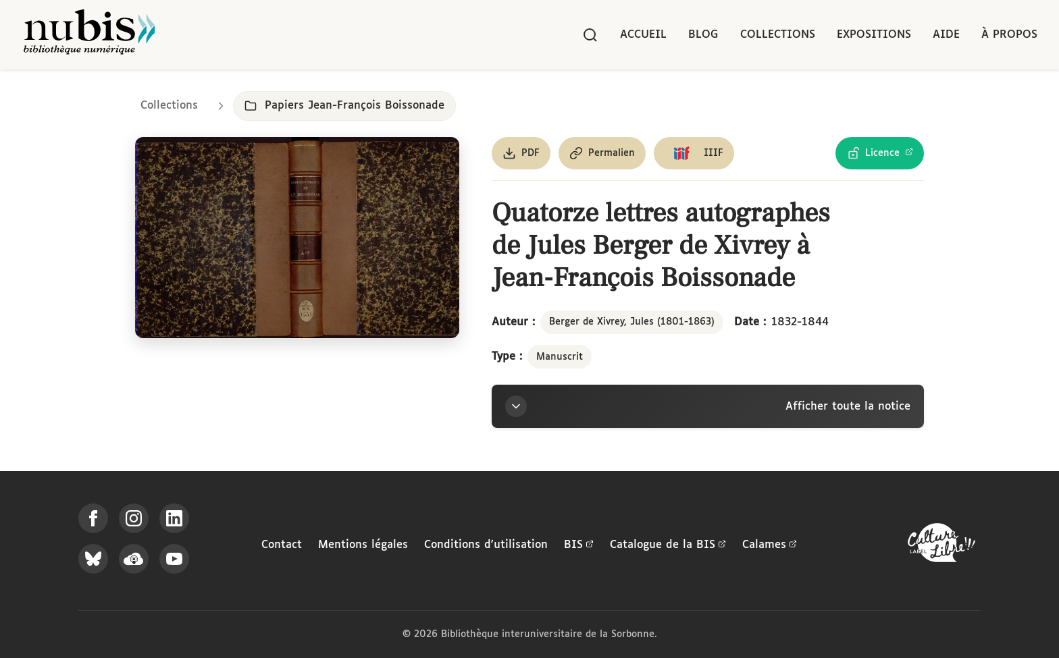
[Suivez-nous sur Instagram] (134, 518)
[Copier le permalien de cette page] (602, 153)
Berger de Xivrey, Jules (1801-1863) (632, 322)
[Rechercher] (590, 35)
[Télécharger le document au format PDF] (521, 153)
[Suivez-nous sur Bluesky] (93, 559)
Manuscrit (559, 357)
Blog (703, 34)
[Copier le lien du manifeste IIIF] (694, 153)
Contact (281, 545)
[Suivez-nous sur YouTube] (174, 559)
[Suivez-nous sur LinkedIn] (174, 518)
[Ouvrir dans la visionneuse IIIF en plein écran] (297, 237)
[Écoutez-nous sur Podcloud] (134, 559)
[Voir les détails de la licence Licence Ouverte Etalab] (879, 153)
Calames (769, 545)
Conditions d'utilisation (486, 545)
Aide (946, 34)
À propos (1009, 34)
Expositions (874, 34)
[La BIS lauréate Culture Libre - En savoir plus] (941, 545)
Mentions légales (363, 545)
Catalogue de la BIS (668, 545)
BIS (579, 545)
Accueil (643, 34)
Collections (777, 34)
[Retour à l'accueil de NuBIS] (89, 34)
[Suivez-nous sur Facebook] (93, 518)
